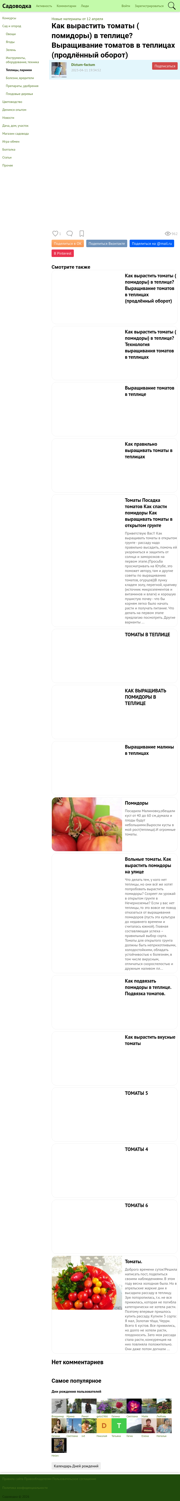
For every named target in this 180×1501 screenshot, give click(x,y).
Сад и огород (11, 26)
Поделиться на (152, 243)
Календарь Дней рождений (76, 1466)
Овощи (11, 34)
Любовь (164, 1408)
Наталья (164, 1428)
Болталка (8, 149)
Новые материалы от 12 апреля (77, 18)
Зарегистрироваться (149, 6)
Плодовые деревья (19, 94)
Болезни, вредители (20, 78)
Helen (59, 1447)
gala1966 (104, 1408)
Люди (85, 6)
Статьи (6, 157)
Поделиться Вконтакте (107, 243)
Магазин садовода (15, 133)
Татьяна (119, 1428)
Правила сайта (12, 1479)
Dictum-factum (83, 64)
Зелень (11, 50)
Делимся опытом (14, 110)
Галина (119, 1408)
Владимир (59, 1408)
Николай (104, 1428)
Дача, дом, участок (15, 125)
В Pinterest (62, 253)
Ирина (74, 1408)
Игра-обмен (10, 141)
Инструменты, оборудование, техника (22, 60)
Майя (149, 1408)
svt (89, 1428)
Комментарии (66, 6)
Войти (126, 6)
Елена (149, 1428)
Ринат (89, 1408)
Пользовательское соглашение (74, 1479)
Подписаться (164, 66)
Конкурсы (9, 18)
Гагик (134, 1428)
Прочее (7, 165)
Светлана (134, 1408)
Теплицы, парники (19, 70)
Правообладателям (38, 1479)
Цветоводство (12, 102)
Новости (8, 118)
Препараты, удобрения (22, 86)
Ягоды (10, 42)
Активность (44, 6)
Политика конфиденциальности (25, 1488)
